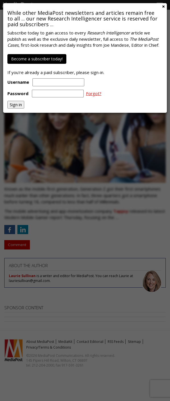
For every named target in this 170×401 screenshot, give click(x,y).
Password (17, 93)
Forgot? (93, 93)
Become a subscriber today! (37, 59)
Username (18, 82)
